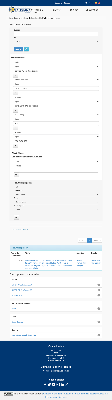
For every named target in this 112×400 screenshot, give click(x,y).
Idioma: (91, 3)
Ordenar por (18, 190)
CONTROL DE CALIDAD (22, 285)
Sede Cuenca (17, 322)
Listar (58, 10)
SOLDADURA (17, 295)
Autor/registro (19, 206)
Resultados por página (23, 183)
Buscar (17, 30)
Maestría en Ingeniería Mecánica (25, 335)
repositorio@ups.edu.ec (59, 371)
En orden (17, 198)
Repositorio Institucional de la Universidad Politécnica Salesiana (34, 18)
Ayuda (74, 10)
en (15, 37)
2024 (14, 309)
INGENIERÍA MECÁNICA (22, 290)
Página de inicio (37, 11)
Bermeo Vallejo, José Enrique (82, 263)
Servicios (93, 10)
